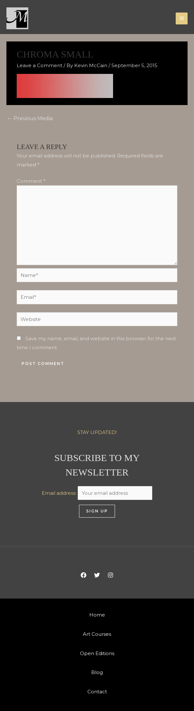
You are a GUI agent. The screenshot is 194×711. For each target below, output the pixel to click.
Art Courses (97, 634)
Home (97, 615)
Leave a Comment (39, 65)
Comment (31, 181)
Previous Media (30, 118)
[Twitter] (97, 575)
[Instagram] (110, 575)
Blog (97, 672)
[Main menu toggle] (182, 18)
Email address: (97, 493)
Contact (97, 692)
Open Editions (97, 653)
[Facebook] (83, 575)
